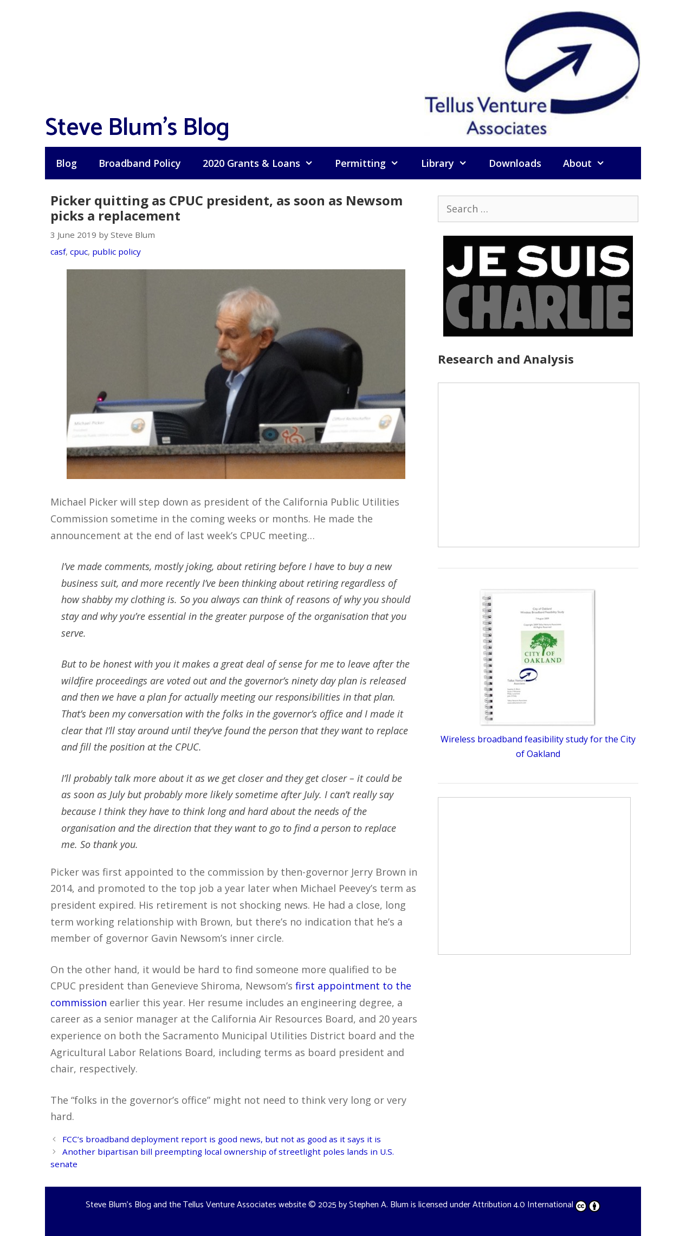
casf (58, 251)
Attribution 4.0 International (536, 1205)
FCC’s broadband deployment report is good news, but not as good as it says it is (221, 1139)
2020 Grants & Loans (263, 163)
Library (449, 163)
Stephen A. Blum (379, 1205)
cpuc (79, 251)
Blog (66, 163)
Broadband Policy (140, 163)
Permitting (372, 163)
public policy (116, 251)
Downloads (515, 163)
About (589, 163)
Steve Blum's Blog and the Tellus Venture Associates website (196, 1205)
